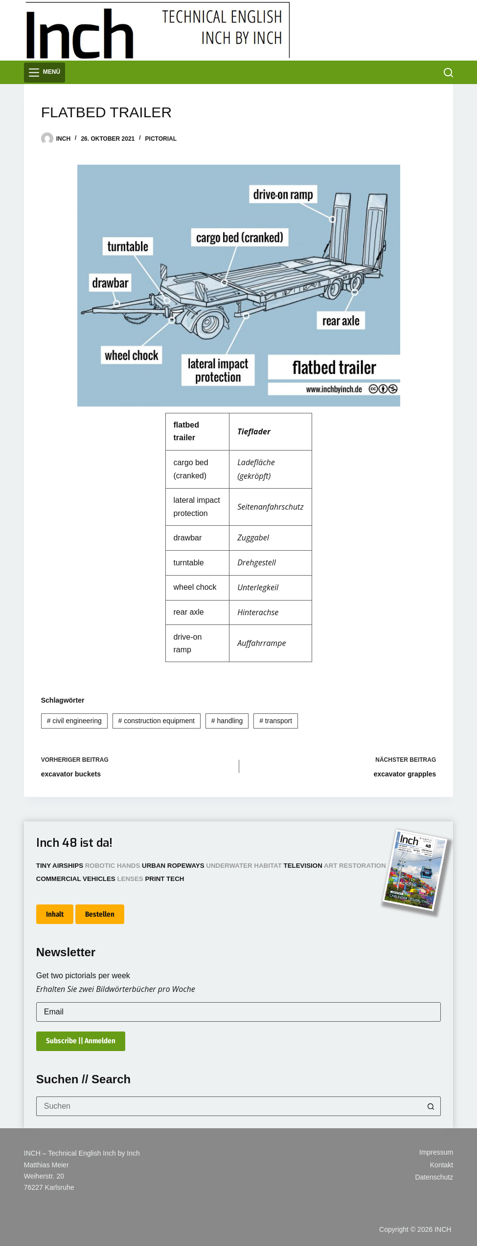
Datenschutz (434, 1177)
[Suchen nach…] (229, 1106)
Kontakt (441, 1165)
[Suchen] (448, 72)
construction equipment (156, 721)
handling (227, 721)
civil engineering (74, 721)
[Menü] (44, 73)
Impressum (436, 1152)
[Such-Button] (431, 1106)
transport (275, 721)
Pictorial (161, 138)
